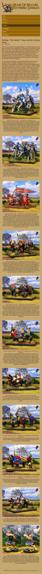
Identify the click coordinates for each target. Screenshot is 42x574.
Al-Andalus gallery (23, 226)
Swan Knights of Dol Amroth (26, 128)
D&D (19, 558)
